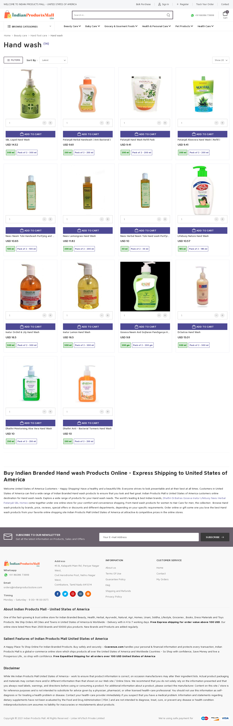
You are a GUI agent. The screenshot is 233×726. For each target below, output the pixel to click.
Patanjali (9, 502)
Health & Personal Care (156, 26)
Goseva (187, 498)
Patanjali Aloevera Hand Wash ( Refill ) (199, 139)
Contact (225, 4)
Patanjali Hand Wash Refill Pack (137, 139)
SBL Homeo (21, 502)
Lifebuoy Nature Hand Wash (193, 235)
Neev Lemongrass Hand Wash (79, 235)
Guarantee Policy (116, 579)
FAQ (108, 585)
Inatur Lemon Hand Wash (76, 332)
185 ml (182, 249)
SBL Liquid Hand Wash (18, 139)
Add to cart (33, 134)
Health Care (206, 26)
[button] (29, 26)
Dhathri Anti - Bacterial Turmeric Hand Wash (87, 428)
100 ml (10, 249)
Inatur (196, 498)
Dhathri (167, 498)
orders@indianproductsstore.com (23, 587)
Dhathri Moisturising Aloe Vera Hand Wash (29, 428)
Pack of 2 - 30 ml (139, 249)
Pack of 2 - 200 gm (143, 345)
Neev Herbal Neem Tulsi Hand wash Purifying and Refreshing (154, 235)
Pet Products (184, 26)
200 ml (125, 152)
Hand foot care (39, 35)
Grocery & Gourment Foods (120, 26)
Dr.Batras (177, 498)
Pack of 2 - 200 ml (141, 152)
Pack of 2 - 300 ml (27, 152)
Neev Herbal (218, 498)
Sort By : (32, 60)
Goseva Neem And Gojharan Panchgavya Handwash (148, 332)
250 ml (67, 152)
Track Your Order (205, 4)
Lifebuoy (205, 498)
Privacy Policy (114, 596)
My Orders (163, 579)
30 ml (124, 249)
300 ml (10, 152)
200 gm (126, 345)
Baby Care (92, 26)
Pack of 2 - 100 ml (26, 249)
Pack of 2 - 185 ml (198, 249)
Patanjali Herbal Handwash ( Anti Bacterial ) (87, 139)
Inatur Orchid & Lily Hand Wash (22, 332)
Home (7, 35)
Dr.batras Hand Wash (189, 332)
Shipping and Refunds (118, 590)
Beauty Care (72, 26)
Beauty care (20, 35)
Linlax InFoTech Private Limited (87, 718)
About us (111, 567)
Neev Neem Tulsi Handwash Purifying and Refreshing (35, 235)
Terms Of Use (113, 573)
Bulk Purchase (143, 4)
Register (182, 4)
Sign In (163, 4)
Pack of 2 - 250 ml (84, 152)
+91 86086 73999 (202, 15)
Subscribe (213, 537)
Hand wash (57, 35)
